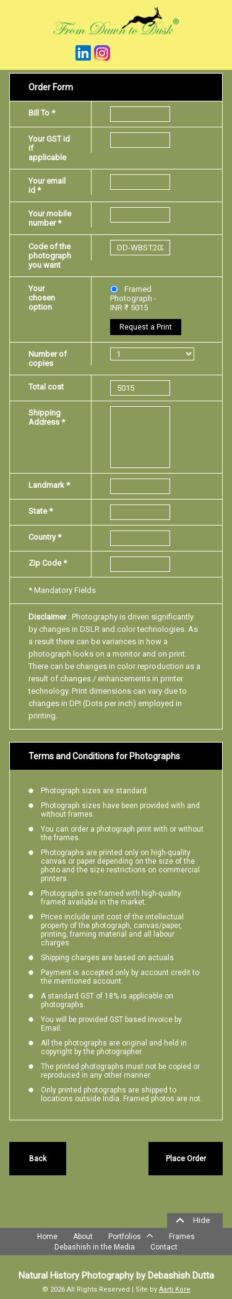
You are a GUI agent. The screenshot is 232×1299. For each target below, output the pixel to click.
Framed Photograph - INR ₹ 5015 (133, 298)
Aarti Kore (175, 1289)
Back (37, 1158)
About (83, 1236)
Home (47, 1236)
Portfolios (130, 1235)
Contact (164, 1247)
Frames (182, 1236)
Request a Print (145, 327)
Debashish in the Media (94, 1247)
